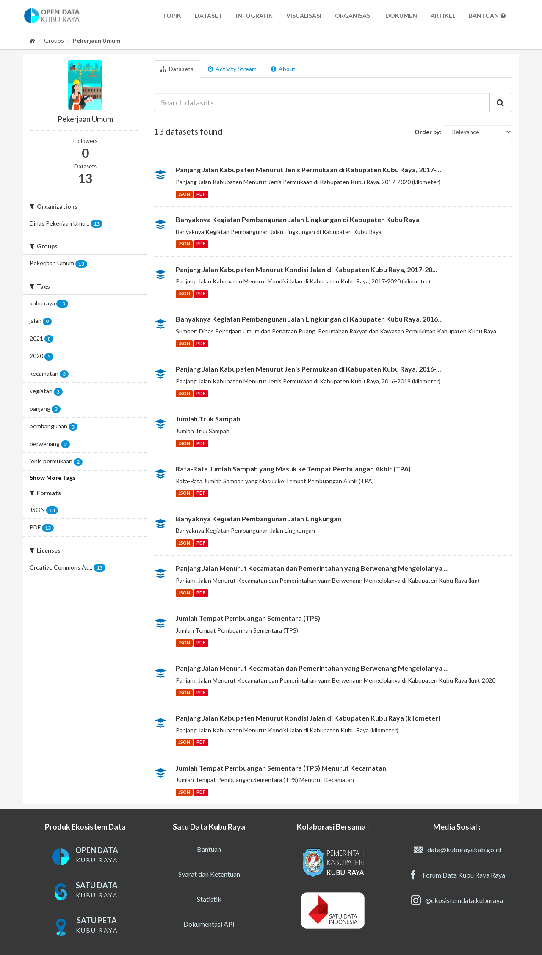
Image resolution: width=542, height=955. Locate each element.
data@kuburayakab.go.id (457, 850)
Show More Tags (53, 477)
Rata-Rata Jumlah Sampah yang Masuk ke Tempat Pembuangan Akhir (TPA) (293, 469)
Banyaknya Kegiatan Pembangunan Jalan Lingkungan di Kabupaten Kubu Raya (298, 219)
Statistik (209, 899)
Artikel (443, 15)
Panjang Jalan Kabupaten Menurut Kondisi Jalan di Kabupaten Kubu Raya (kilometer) (308, 718)
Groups (54, 40)
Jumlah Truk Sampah (208, 419)
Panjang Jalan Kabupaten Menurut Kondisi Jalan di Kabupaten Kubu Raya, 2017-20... (306, 269)
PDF (200, 194)
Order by (427, 131)
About (283, 68)
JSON (184, 194)
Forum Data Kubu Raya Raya (456, 875)
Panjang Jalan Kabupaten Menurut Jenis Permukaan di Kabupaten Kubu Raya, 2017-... (308, 169)
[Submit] (500, 102)
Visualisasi (303, 15)
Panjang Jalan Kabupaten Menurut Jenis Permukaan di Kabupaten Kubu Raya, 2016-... (308, 369)
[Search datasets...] (322, 102)
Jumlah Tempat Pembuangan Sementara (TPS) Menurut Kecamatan (281, 768)
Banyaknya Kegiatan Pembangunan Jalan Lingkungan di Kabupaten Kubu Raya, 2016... (309, 319)
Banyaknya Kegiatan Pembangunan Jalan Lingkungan (258, 519)
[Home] (32, 40)
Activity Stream (232, 68)
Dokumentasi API (209, 924)
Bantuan (487, 15)
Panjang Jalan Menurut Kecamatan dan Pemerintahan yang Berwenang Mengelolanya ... (312, 568)
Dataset (208, 15)
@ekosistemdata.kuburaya (457, 900)
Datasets (177, 68)
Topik (172, 15)
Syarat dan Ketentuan (209, 874)
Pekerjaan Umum (96, 40)
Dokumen (401, 15)
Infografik (254, 15)
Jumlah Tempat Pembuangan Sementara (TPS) (248, 618)
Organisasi (353, 15)
